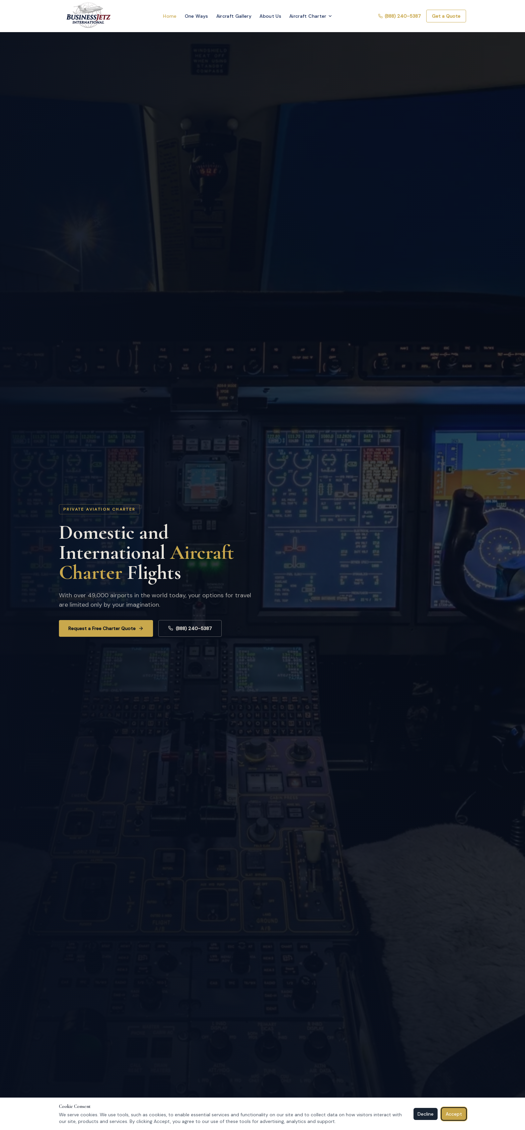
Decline (426, 1114)
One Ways (196, 16)
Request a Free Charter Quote (106, 628)
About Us (270, 16)
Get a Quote (446, 16)
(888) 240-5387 (399, 16)
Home (169, 16)
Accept (454, 1114)
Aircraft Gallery (234, 16)
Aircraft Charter (310, 16)
